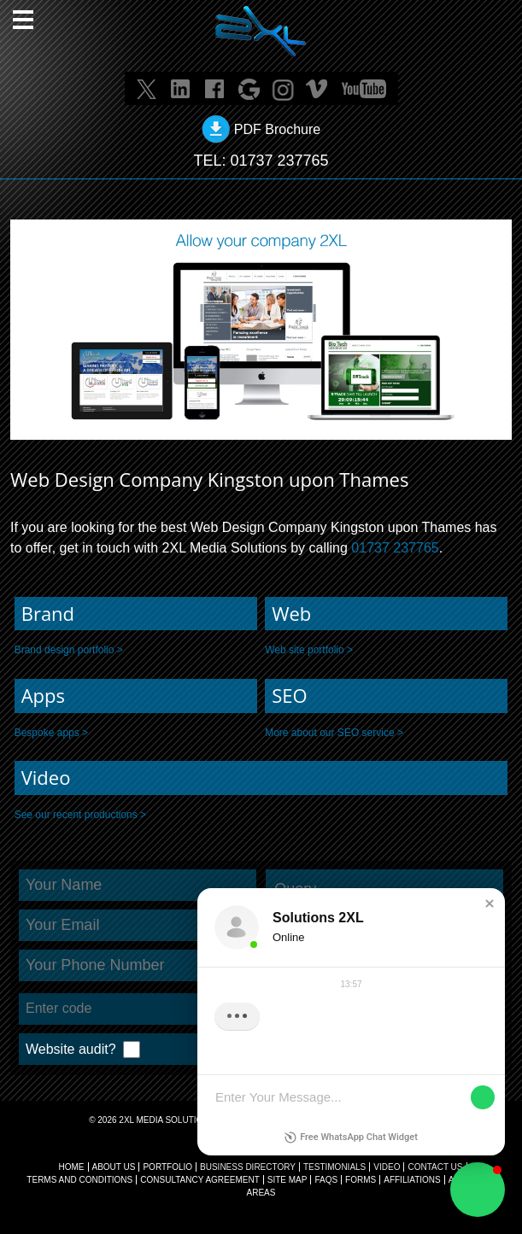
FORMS (360, 1179)
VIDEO (386, 1167)
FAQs (325, 1179)
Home (72, 1167)
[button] (477, 1189)
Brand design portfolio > (69, 650)
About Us (114, 1167)
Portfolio (167, 1167)
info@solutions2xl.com (277, 1145)
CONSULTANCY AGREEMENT (199, 1179)
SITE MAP (287, 1179)
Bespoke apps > (51, 733)
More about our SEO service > (334, 733)
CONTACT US (435, 1167)
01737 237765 (279, 160)
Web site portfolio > (309, 650)
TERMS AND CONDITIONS (79, 1179)
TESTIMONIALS (334, 1167)
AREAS (261, 1192)
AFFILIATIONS (412, 1179)
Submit (430, 1050)
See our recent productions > (80, 815)
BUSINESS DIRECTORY (248, 1167)
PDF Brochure (277, 129)
